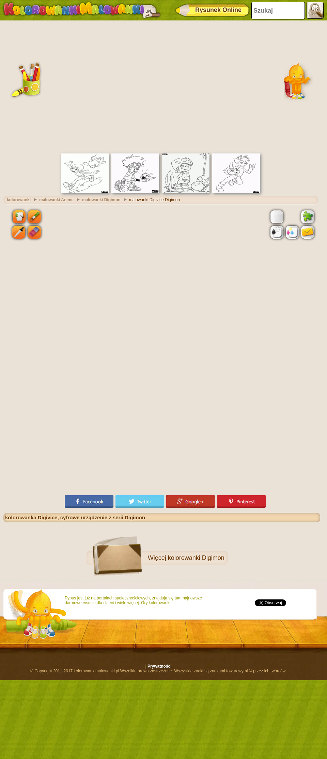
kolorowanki (19, 199)
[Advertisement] (64, 86)
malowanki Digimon (101, 199)
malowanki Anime (56, 199)
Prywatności (159, 666)
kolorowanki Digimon (196, 557)
